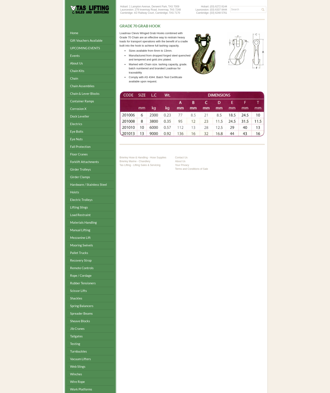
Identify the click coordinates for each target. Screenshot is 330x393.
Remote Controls (82, 268)
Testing (75, 344)
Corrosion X (78, 109)
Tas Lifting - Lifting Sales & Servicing (140, 165)
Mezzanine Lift (80, 237)
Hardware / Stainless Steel (88, 184)
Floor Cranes (79, 154)
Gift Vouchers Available (86, 40)
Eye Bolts (76, 131)
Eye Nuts (76, 139)
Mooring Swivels (81, 245)
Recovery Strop (81, 260)
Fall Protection (80, 146)
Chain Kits (77, 71)
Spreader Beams (81, 313)
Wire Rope (77, 382)
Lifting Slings (79, 207)
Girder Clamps (80, 177)
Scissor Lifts (78, 291)
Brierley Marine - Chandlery (135, 161)
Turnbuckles (78, 351)
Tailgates (76, 336)
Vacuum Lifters (80, 359)
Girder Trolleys (80, 169)
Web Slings (77, 366)
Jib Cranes (77, 328)
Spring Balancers (81, 306)
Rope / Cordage (81, 275)
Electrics (76, 124)
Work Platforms (81, 389)
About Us (76, 63)
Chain (74, 78)
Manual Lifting (80, 230)
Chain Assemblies (82, 86)
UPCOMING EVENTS (85, 48)
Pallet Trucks (79, 253)
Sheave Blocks (80, 321)
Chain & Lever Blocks (85, 93)
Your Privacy (182, 165)
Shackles (76, 298)
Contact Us (181, 157)
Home (74, 33)
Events (75, 55)
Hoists (74, 192)
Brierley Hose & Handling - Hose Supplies (143, 157)
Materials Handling (83, 222)
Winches (76, 374)
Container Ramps (82, 101)
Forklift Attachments (84, 162)
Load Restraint (80, 215)
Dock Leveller (79, 116)
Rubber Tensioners (83, 283)
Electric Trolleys (81, 200)
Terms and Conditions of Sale (191, 168)
